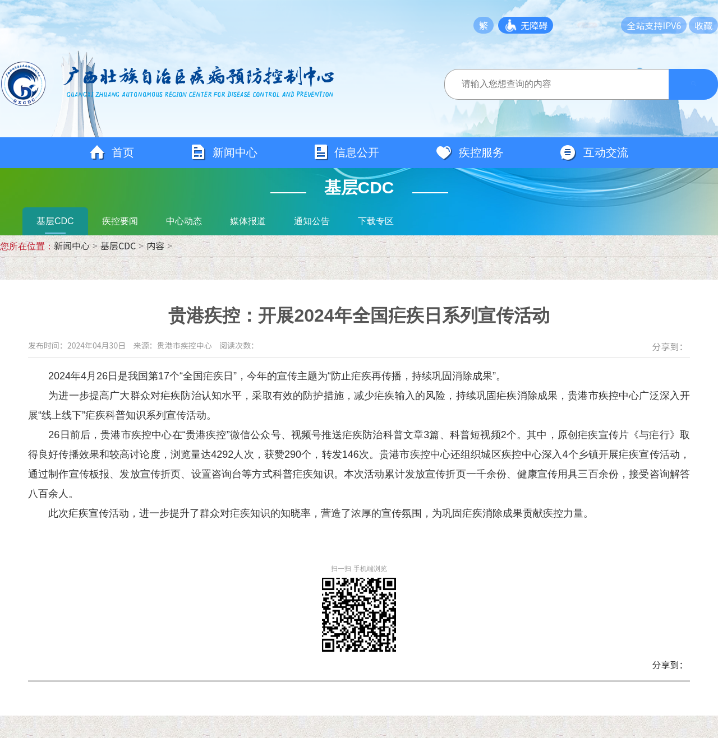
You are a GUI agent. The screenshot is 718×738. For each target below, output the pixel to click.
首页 (112, 153)
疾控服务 (469, 153)
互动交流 (594, 153)
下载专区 (376, 221)
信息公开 (346, 153)
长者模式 (596, 25)
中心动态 (184, 221)
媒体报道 (248, 221)
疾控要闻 (120, 221)
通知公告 (312, 221)
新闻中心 (223, 153)
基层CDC (55, 221)
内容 (155, 245)
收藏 (703, 25)
